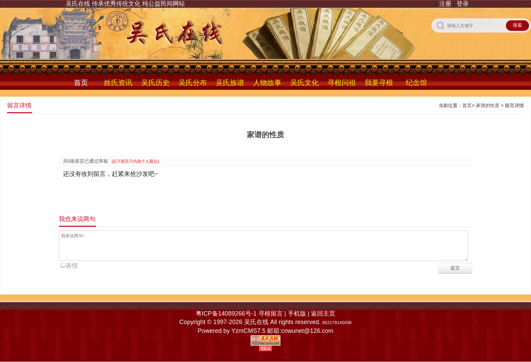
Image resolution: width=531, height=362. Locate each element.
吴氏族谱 (230, 82)
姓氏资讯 (118, 82)
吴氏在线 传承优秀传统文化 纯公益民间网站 (125, 3)
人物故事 (267, 82)
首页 (81, 82)
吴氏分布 (192, 82)
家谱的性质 (488, 105)
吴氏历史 (155, 82)
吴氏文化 (304, 82)
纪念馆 (416, 82)
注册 (445, 3)
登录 (462, 3)
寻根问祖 (341, 82)
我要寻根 (379, 82)
